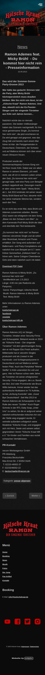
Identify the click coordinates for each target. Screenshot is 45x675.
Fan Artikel (7, 576)
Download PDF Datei (12, 266)
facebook (6, 313)
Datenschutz (34, 646)
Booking (6, 556)
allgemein (25, 481)
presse (17, 481)
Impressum (25, 646)
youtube (6, 317)
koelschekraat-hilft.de (12, 320)
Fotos (4, 568)
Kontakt (5, 580)
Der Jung (6, 572)
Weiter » (36, 496)
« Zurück (9, 496)
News (22, 47)
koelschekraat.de (10, 310)
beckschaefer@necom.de (17, 471)
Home (4, 552)
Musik (5, 564)
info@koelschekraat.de (18, 597)
